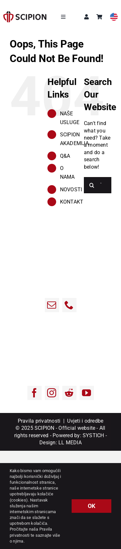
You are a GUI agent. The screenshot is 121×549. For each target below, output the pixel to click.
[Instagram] (52, 393)
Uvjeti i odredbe (85, 421)
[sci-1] (24, 13)
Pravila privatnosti (39, 421)
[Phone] (69, 305)
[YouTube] (87, 393)
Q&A (65, 156)
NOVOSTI (71, 189)
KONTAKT (72, 202)
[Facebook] (34, 393)
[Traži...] (92, 185)
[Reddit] (69, 393)
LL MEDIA (70, 442)
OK (91, 505)
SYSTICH (93, 435)
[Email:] (52, 305)
